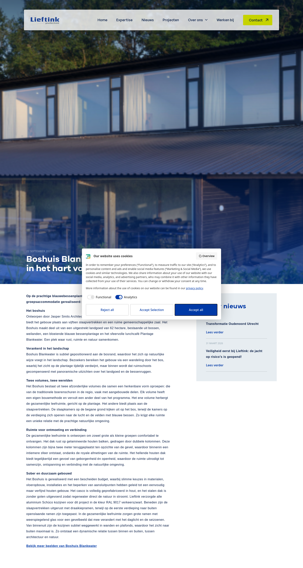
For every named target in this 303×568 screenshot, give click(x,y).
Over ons (195, 20)
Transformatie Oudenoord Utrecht (232, 323)
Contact (256, 20)
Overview (206, 256)
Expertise (124, 20)
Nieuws (148, 20)
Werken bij (225, 20)
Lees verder (215, 332)
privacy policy (194, 288)
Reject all (107, 310)
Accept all (196, 310)
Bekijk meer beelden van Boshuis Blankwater (61, 546)
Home (102, 20)
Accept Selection (152, 310)
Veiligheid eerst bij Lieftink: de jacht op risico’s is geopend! (234, 353)
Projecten (171, 20)
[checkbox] (98, 297)
